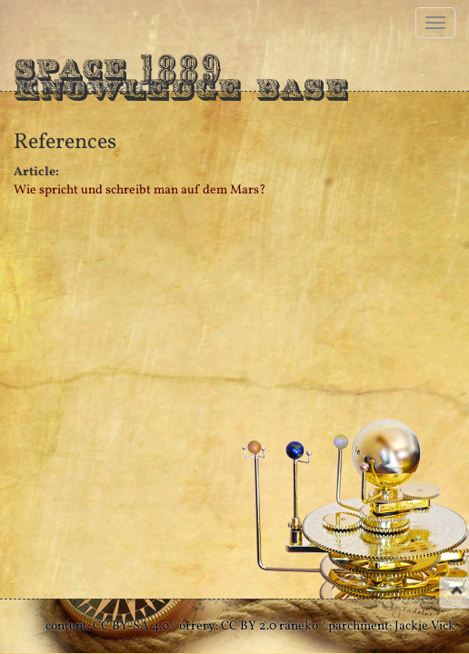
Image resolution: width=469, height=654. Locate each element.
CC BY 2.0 (248, 626)
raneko (298, 626)
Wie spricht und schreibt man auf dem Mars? (140, 190)
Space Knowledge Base (181, 68)
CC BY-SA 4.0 (131, 626)
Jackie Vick (424, 626)
